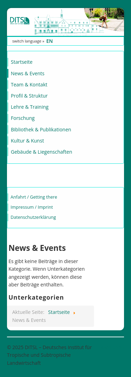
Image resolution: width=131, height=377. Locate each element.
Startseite (21, 62)
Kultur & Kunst (27, 140)
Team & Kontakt (29, 84)
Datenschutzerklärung (33, 217)
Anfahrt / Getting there (33, 197)
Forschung (23, 118)
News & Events (27, 73)
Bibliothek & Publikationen (41, 129)
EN (49, 41)
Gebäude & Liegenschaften (41, 151)
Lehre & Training (30, 106)
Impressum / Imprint (31, 207)
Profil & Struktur (29, 95)
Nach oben (111, 347)
